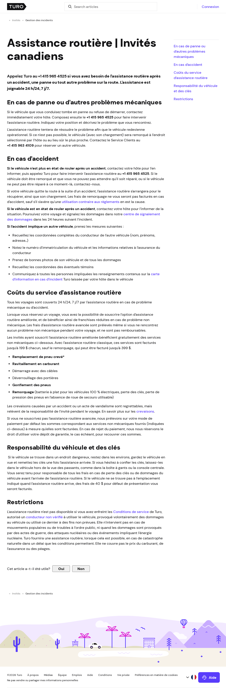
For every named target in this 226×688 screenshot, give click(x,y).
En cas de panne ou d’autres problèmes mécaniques (189, 51)
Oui (61, 569)
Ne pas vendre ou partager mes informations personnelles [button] (42, 680)
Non (81, 569)
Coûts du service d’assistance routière (190, 75)
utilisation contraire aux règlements (90, 202)
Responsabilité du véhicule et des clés (195, 88)
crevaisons (145, 411)
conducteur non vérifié (44, 517)
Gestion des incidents (39, 20)
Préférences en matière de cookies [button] (156, 675)
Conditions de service (131, 512)
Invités (16, 20)
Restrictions (183, 99)
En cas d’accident (188, 64)
